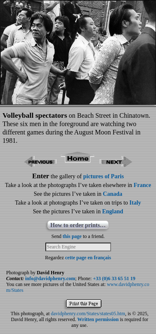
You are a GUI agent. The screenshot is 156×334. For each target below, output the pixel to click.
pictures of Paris (103, 176)
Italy (135, 203)
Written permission (98, 319)
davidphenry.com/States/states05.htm (88, 313)
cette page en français (88, 258)
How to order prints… (78, 225)
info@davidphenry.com (50, 278)
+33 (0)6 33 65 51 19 (114, 278)
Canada (112, 194)
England (112, 211)
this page (72, 236)
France (142, 185)
